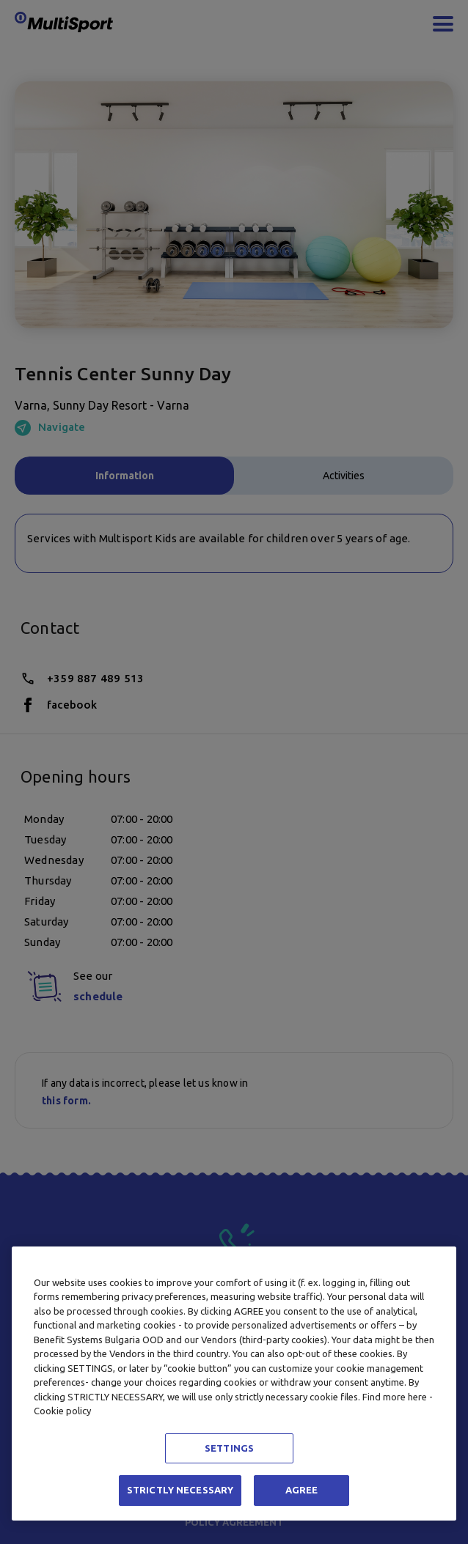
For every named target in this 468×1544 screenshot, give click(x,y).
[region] (234, 1383)
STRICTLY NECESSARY (180, 1490)
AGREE (301, 1490)
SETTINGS (229, 1448)
